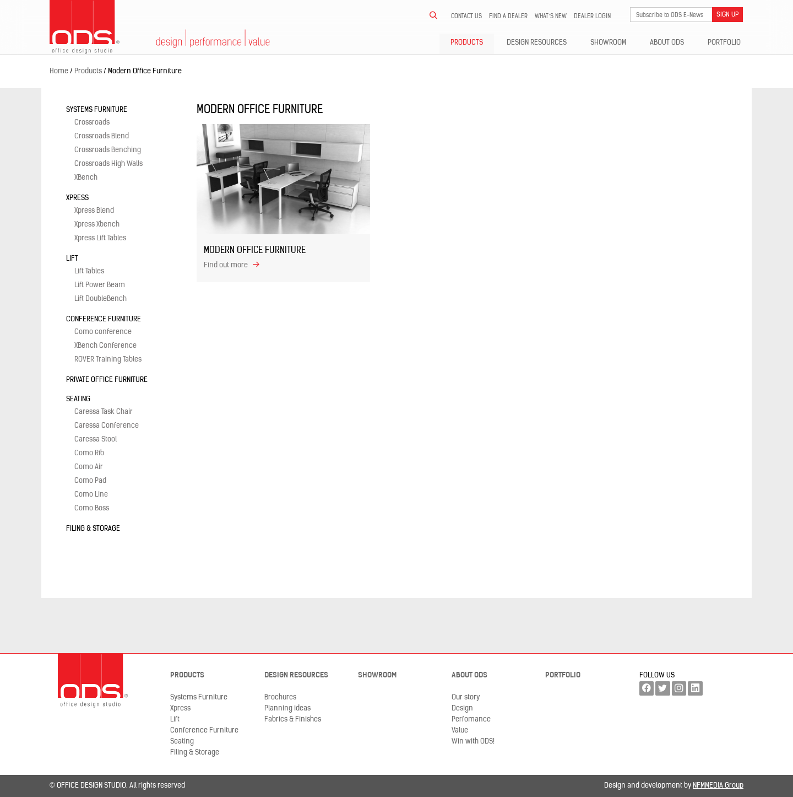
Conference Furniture (103, 319)
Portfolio (724, 42)
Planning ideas (287, 708)
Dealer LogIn (592, 16)
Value (460, 730)
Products (466, 42)
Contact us (466, 16)
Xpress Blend (94, 210)
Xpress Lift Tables (100, 238)
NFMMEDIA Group (718, 785)
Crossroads (92, 122)
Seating (78, 399)
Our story (466, 697)
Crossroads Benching (107, 150)
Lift (72, 258)
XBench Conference (105, 345)
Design (462, 708)
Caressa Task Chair (103, 412)
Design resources (537, 42)
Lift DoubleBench (100, 299)
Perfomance (471, 719)
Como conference (103, 332)
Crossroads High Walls (108, 164)
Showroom (608, 42)
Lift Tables (89, 271)
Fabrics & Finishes (292, 719)
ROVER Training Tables (108, 359)
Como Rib (89, 453)
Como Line (91, 494)
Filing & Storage (93, 528)
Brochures (280, 697)
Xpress (77, 198)
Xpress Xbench (97, 224)
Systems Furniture (96, 110)
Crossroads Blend (101, 136)
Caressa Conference (106, 425)
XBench (85, 177)
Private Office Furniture (107, 380)
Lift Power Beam (99, 285)
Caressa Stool (95, 439)
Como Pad (90, 480)
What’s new (551, 16)
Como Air (88, 467)
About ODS (667, 42)
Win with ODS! (473, 741)
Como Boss (91, 508)
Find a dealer (508, 16)
